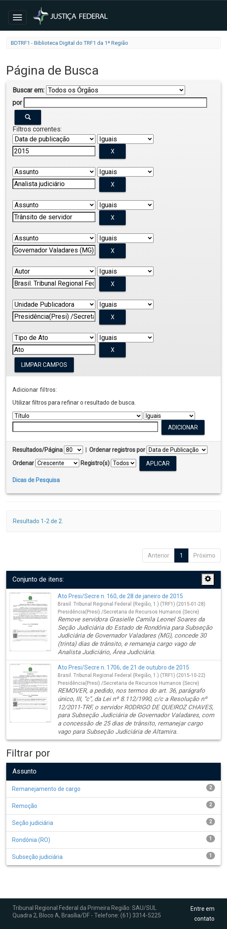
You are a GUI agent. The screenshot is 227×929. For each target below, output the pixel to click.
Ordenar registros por (117, 449)
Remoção (24, 806)
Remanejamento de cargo (46, 789)
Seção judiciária (32, 823)
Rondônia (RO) (31, 840)
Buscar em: (28, 90)
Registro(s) (95, 463)
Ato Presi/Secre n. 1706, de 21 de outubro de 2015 (123, 667)
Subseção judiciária (37, 857)
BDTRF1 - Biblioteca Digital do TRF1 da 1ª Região (69, 43)
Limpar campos (44, 364)
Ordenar (23, 463)
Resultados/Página (37, 449)
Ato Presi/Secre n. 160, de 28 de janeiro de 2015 (120, 596)
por (17, 103)
